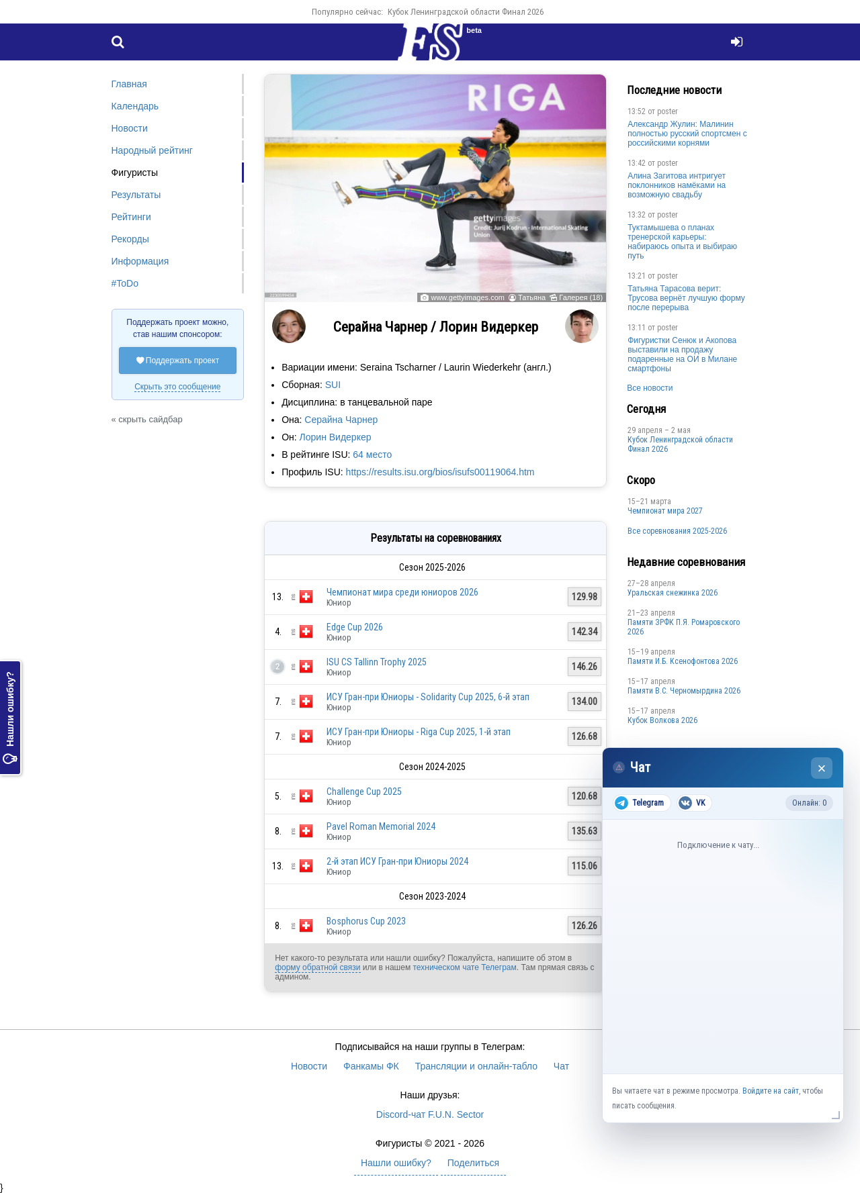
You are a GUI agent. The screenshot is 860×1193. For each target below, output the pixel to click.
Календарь (135, 106)
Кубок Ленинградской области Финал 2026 (466, 12)
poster (667, 111)
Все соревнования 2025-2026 (677, 531)
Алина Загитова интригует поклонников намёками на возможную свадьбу (677, 185)
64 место (372, 454)
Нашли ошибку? (10, 717)
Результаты (136, 194)
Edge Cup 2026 (355, 627)
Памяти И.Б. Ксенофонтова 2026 (683, 661)
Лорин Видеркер (336, 437)
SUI (333, 384)
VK (692, 803)
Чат (561, 1066)
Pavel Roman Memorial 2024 (381, 826)
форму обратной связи (317, 967)
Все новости (650, 388)
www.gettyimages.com (467, 297)
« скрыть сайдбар (147, 419)
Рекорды (130, 239)
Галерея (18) (581, 297)
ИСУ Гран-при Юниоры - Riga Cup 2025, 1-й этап (419, 731)
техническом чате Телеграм (464, 967)
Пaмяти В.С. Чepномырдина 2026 (684, 691)
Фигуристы (135, 172)
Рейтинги (131, 216)
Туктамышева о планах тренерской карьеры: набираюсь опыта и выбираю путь (682, 241)
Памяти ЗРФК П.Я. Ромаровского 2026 (684, 627)
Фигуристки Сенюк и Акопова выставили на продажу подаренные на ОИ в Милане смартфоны (682, 354)
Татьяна (532, 297)
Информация (140, 261)
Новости (130, 128)
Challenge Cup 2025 (364, 791)
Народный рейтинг (152, 150)
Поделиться (473, 1162)
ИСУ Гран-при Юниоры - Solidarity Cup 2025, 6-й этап (428, 696)
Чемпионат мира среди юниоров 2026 (402, 592)
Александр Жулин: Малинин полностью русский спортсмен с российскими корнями (687, 134)
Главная (129, 84)
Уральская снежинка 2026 (673, 593)
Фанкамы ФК (371, 1066)
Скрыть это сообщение (177, 386)
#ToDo (125, 283)
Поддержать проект (178, 360)
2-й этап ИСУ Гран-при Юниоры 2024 (397, 861)
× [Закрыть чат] (822, 768)
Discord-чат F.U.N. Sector (430, 1114)
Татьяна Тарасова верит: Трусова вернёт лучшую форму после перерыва (686, 298)
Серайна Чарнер (341, 419)
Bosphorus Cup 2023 (366, 921)
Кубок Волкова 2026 (662, 720)
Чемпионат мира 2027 (665, 511)
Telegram (639, 803)
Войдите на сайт (770, 1091)
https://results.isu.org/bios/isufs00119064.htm (440, 472)
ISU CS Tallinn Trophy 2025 (377, 662)
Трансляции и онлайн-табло (476, 1066)
